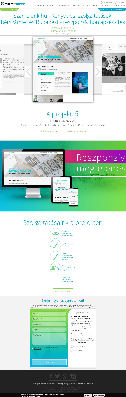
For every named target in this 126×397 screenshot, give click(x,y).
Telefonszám (38, 324)
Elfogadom (88, 395)
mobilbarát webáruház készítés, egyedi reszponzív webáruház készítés (63, 391)
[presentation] (49, 354)
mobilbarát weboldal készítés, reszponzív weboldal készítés (63, 389)
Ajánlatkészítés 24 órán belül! (112, 9)
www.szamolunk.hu (63, 27)
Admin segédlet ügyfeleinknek (66, 384)
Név (35, 314)
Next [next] (98, 71)
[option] (63, 70)
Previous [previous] (28, 71)
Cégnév (35, 330)
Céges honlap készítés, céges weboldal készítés (67, 279)
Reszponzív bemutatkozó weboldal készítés (67, 233)
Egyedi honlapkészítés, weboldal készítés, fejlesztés (68, 256)
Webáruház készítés (64, 5)
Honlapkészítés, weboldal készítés (46, 5)
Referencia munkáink (9, 9)
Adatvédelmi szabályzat (85, 384)
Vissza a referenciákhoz (63, 291)
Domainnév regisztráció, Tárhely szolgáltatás (68, 268)
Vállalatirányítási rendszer (90, 5)
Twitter (57, 376)
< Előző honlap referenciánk (48, 131)
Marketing (76, 5)
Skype (73, 376)
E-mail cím (37, 319)
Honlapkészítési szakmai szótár (43, 384)
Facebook (51, 376)
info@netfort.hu (121, 2)
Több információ (99, 395)
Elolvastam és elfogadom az (46, 348)
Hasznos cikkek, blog (119, 5)
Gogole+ (65, 376)
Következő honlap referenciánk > (77, 131)
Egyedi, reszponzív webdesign (68, 245)
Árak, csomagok (105, 5)
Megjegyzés (37, 335)
